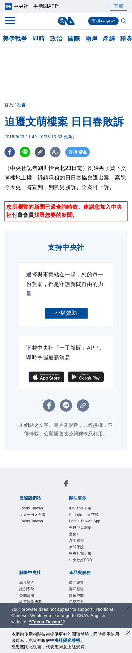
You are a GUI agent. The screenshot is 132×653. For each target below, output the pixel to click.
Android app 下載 (84, 515)
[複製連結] (40, 152)
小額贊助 (66, 313)
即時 (38, 38)
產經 (109, 38)
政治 (56, 38)
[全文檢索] (124, 21)
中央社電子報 (80, 553)
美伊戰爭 (15, 38)
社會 (21, 104)
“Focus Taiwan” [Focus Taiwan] (46, 621)
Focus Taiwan (31, 508)
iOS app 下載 (80, 508)
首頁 (8, 104)
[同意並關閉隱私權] (128, 633)
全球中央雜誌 (80, 528)
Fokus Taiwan (31, 521)
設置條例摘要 (30, 602)
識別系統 (26, 589)
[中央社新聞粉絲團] (66, 484)
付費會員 (23, 215)
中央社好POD (80, 560)
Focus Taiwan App (84, 521)
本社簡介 (26, 583)
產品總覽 (76, 583)
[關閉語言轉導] (128, 608)
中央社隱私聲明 (65, 640)
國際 (74, 38)
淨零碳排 (76, 540)
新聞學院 (76, 547)
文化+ (74, 534)
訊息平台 (76, 602)
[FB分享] (9, 152)
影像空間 (76, 595)
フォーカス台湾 (32, 515)
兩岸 (91, 38)
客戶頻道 (76, 589)
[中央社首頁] (66, 21)
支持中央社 (103, 21)
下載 (118, 6)
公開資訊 (26, 595)
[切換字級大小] (55, 152)
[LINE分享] (25, 152)
